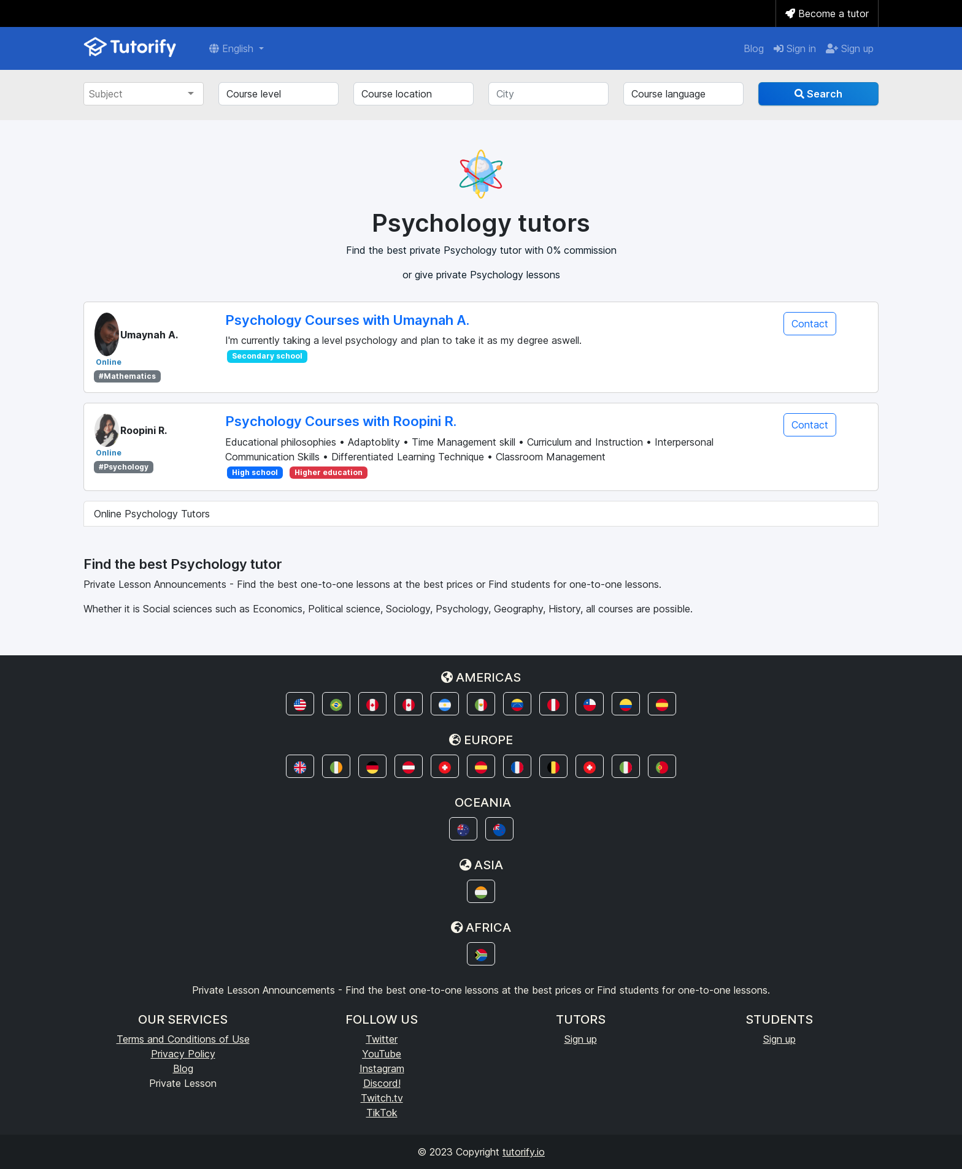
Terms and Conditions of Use (183, 1039)
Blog (754, 48)
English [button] (232, 48)
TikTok (382, 1112)
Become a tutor (827, 13)
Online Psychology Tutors (152, 514)
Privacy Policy (183, 1054)
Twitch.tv (382, 1098)
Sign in (795, 48)
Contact (809, 324)
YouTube (381, 1054)
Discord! (382, 1083)
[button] (300, 703)
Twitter (382, 1039)
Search (818, 94)
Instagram (382, 1068)
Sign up (850, 48)
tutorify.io (523, 1152)
